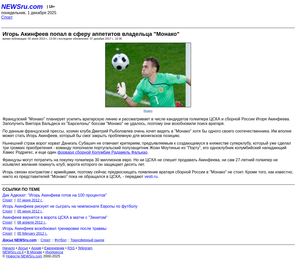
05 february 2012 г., (32, 233)
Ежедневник (54, 248)
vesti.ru (151, 176)
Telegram (85, 248)
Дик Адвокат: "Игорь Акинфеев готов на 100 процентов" (55, 195)
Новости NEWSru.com (24, 256)
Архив (36, 248)
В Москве (34, 252)
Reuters (148, 111)
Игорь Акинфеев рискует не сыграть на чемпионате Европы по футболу (70, 206)
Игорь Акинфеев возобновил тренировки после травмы (54, 228)
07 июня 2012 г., (30, 200)
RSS (71, 248)
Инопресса (54, 252)
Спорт (7, 17)
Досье (23, 248)
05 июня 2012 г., (30, 211)
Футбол (61, 240)
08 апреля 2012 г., (32, 222)
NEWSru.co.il (13, 252)
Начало (9, 248)
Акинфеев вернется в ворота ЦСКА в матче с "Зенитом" (55, 217)
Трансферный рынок (87, 240)
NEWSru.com (22, 6)
